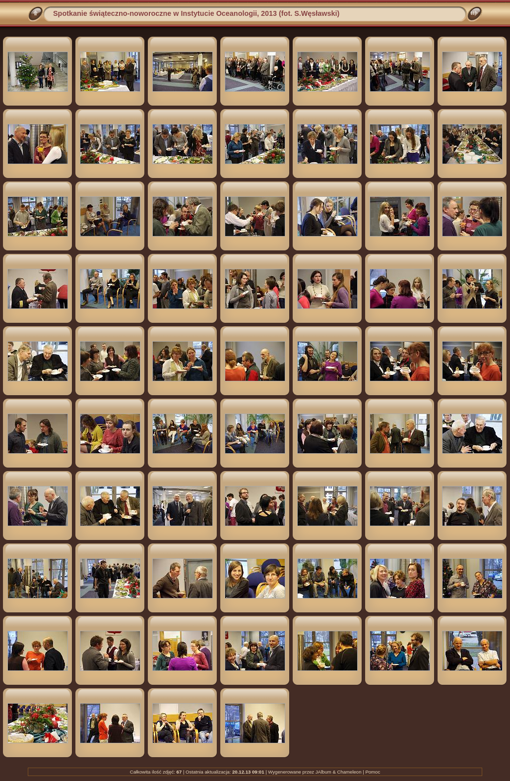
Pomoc (372, 772)
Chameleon (349, 772)
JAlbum (323, 772)
